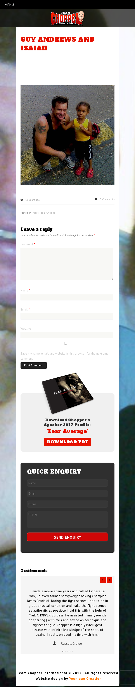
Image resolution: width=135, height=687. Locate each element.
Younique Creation (85, 678)
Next (109, 580)
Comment (28, 244)
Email (25, 309)
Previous (103, 580)
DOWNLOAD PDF (67, 442)
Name (25, 290)
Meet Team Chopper (45, 212)
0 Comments (107, 199)
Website (26, 328)
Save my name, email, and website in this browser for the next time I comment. (65, 355)
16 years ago (32, 199)
